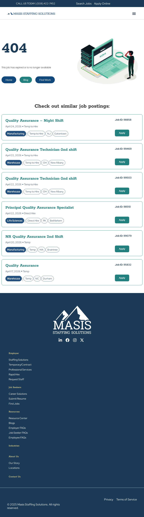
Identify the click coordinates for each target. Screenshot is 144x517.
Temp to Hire (31, 126)
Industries (14, 445)
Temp (27, 242)
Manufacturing (15, 133)
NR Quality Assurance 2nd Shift (34, 236)
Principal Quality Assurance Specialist (39, 207)
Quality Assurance (22, 265)
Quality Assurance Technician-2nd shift (41, 149)
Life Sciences (14, 220)
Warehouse (13, 162)
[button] (134, 13)
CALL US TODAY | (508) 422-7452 (35, 3)
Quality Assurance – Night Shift (34, 120)
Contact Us (15, 476)
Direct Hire (29, 213)
